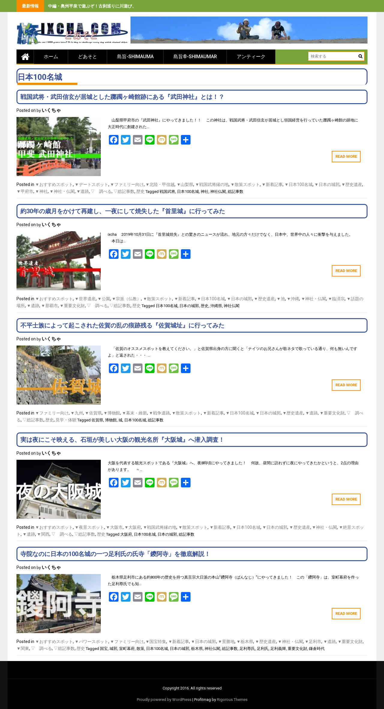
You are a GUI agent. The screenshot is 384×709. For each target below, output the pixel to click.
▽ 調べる (101, 191)
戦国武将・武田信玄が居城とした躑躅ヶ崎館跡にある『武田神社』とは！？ (122, 96)
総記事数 (235, 191)
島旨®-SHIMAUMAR (195, 56)
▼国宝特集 (156, 641)
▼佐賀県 (93, 413)
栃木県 (197, 648)
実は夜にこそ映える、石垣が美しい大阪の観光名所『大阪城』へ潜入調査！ (122, 439)
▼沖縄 (293, 298)
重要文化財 (297, 648)
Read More (346, 156)
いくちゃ (51, 110)
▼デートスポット (91, 184)
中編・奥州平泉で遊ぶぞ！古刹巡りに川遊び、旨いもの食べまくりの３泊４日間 (123, 6)
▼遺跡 (82, 191)
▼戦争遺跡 (159, 413)
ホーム (51, 56)
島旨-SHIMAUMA (135, 56)
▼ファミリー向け (127, 184)
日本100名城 (188, 191)
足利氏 (262, 648)
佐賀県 (97, 420)
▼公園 (104, 298)
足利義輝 (278, 648)
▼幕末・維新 (134, 413)
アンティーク (251, 56)
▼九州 (76, 413)
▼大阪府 (132, 527)
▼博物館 (112, 413)
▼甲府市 (24, 191)
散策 (140, 648)
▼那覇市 (49, 305)
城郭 (113, 648)
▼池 (281, 298)
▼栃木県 (244, 641)
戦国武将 (167, 191)
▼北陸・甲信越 (160, 184)
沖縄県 (216, 306)
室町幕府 (127, 648)
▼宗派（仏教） (126, 298)
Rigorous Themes (232, 699)
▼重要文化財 (72, 305)
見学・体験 (66, 419)
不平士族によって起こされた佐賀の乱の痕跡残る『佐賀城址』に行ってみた (122, 325)
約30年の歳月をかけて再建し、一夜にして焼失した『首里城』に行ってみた (122, 211)
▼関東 (22, 648)
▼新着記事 (272, 184)
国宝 (104, 648)
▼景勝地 (226, 641)
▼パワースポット (91, 641)
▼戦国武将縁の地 (212, 184)
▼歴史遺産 (351, 184)
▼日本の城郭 (327, 184)
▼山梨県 (184, 184)
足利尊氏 (247, 648)
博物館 (111, 420)
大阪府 (126, 534)
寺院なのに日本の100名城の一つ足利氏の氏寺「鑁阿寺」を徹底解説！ (115, 554)
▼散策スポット (245, 184)
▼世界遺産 (85, 298)
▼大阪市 (114, 527)
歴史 (140, 191)
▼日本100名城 (298, 184)
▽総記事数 (123, 191)
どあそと (87, 56)
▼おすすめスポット (54, 184)
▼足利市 (313, 641)
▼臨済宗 (336, 298)
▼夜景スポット (89, 527)
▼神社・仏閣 (62, 191)
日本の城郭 (189, 306)
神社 (204, 191)
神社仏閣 (218, 191)
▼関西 (43, 534)
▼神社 (41, 191)
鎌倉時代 (317, 648)
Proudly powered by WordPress (164, 699)
